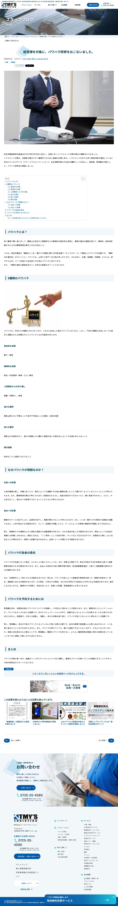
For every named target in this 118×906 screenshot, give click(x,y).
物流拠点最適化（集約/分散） (67, 840)
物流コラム (87, 884)
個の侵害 (14, 199)
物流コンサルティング (91, 860)
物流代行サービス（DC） (92, 844)
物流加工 (87, 849)
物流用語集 (87, 889)
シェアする (20, 65)
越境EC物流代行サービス (92, 833)
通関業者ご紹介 (89, 866)
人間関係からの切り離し (19, 192)
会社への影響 (15, 207)
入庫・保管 (87, 824)
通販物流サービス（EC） (92, 830)
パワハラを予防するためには (18, 212)
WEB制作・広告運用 (90, 858)
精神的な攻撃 (15, 189)
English (106, 3)
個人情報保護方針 (23, 868)
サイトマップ (21, 864)
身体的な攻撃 (15, 187)
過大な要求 (15, 194)
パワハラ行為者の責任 (15, 210)
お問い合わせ (93, 5)
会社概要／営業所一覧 (91, 878)
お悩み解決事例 (63, 857)
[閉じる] (113, 896)
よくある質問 (88, 887)
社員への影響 (15, 205)
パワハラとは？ (13, 181)
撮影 (85, 852)
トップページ (62, 820)
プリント (87, 855)
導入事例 (60, 854)
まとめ (9, 215)
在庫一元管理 (62, 837)
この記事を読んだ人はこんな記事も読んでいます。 (29, 218)
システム (87, 847)
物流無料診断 (88, 863)
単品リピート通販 (90, 841)
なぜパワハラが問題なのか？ (18, 202)
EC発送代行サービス (90, 827)
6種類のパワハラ (13, 184)
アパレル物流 (62, 831)
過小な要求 (15, 197)
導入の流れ (61, 851)
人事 (6, 62)
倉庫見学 (87, 869)
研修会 (13, 62)
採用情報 (77, 5)
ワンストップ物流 (63, 834)
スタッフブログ (89, 881)
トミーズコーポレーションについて (35, 59)
